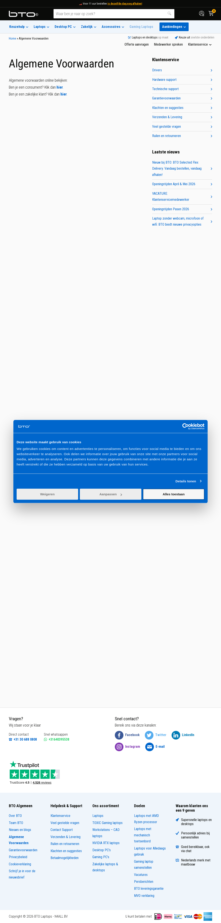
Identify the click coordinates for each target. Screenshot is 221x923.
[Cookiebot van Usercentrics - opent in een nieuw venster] (185, 426)
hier (60, 87)
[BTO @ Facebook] (127, 735)
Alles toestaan (174, 494)
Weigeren (47, 494)
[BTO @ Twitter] (155, 735)
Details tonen (185, 481)
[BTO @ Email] (155, 747)
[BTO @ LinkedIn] (183, 735)
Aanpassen (110, 494)
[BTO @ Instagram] (127, 747)
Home (12, 38)
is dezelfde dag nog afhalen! (124, 3)
